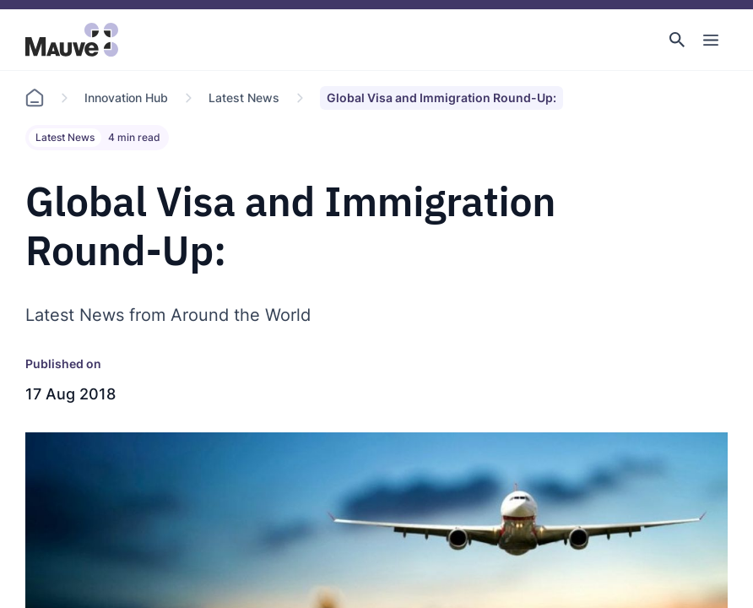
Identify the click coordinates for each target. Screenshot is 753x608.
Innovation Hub (126, 97)
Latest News (244, 97)
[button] (677, 40)
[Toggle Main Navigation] (711, 40)
